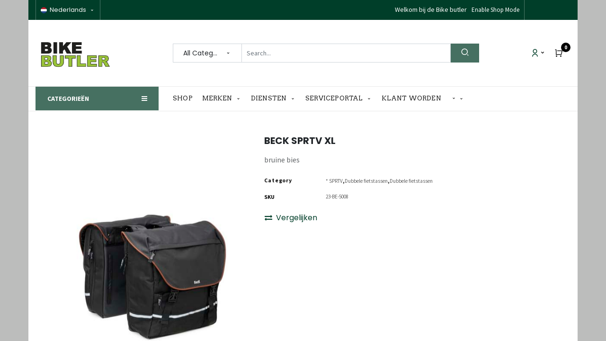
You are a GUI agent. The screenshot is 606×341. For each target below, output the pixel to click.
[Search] (465, 53)
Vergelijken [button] (291, 217)
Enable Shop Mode (495, 10)
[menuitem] (185, 98)
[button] (458, 99)
